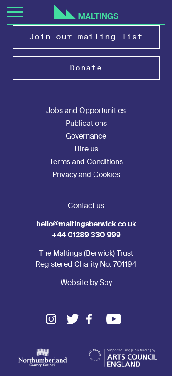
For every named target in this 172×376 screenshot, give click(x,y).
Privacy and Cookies (86, 174)
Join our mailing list (86, 37)
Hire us (86, 149)
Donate (86, 68)
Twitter (76, 319)
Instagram (56, 319)
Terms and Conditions (86, 162)
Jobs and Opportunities (86, 110)
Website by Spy (86, 282)
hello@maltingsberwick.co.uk (86, 224)
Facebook (96, 319)
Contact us (86, 205)
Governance (86, 136)
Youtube (116, 319)
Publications (86, 123)
